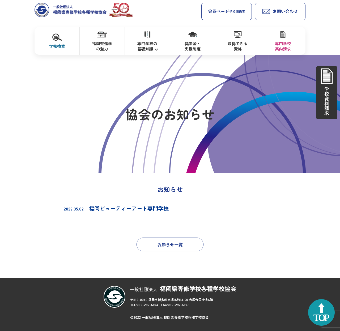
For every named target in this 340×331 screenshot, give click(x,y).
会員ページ (226, 11)
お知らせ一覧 (170, 244)
